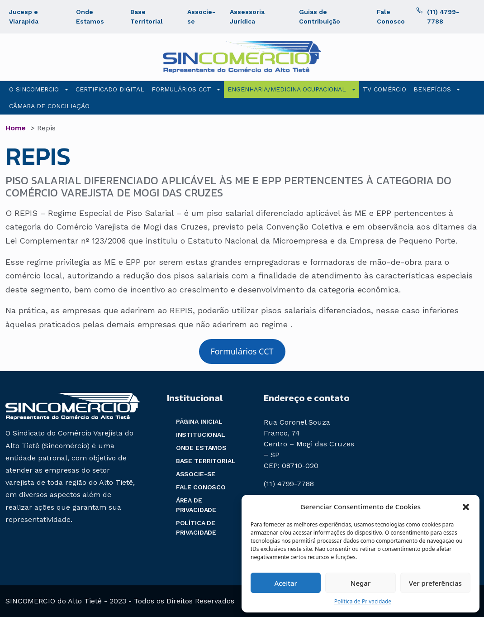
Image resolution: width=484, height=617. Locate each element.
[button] (465, 506)
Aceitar (285, 583)
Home (15, 128)
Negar (360, 583)
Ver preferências (435, 583)
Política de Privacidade (362, 601)
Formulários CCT (241, 351)
